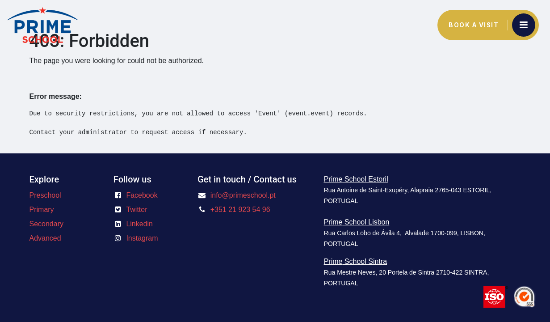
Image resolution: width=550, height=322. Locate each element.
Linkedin (139, 224)
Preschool (45, 195)
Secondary (46, 224)
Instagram (142, 238)
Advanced (45, 238)
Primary (41, 209)
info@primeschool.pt (243, 195)
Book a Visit (474, 25)
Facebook (141, 195)
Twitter (136, 209)
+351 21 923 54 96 (240, 209)
